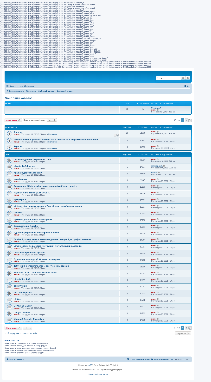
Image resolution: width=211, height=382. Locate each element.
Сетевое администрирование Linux (32, 159)
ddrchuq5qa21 (157, 166)
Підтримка (52, 134)
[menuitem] (28, 86)
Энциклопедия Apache (26, 226)
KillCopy (18, 299)
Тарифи (18, 146)
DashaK (154, 172)
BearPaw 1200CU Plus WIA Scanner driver (35, 272)
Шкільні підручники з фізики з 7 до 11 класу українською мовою (48, 206)
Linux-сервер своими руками (29, 252)
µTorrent (18, 212)
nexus (153, 110)
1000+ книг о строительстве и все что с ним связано (41, 266)
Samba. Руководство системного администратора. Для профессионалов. (53, 239)
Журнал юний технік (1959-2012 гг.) (32, 192)
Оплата (18, 132)
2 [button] (186, 120)
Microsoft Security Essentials (29, 319)
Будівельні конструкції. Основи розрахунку (37, 259)
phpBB (89, 365)
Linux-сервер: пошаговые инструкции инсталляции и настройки (48, 246)
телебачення (20, 179)
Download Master (23, 306)
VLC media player (23, 292)
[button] (190, 120)
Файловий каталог (18, 98)
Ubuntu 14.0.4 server (24, 166)
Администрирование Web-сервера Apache (36, 232)
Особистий (156, 108)
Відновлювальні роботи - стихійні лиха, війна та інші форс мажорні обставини (56, 139)
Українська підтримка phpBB (111, 370)
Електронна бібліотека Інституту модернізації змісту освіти (45, 186)
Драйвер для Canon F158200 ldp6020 (33, 219)
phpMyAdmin (20, 286)
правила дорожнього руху (28, 173)
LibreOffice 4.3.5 (22, 279)
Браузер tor (20, 199)
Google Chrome (22, 312)
